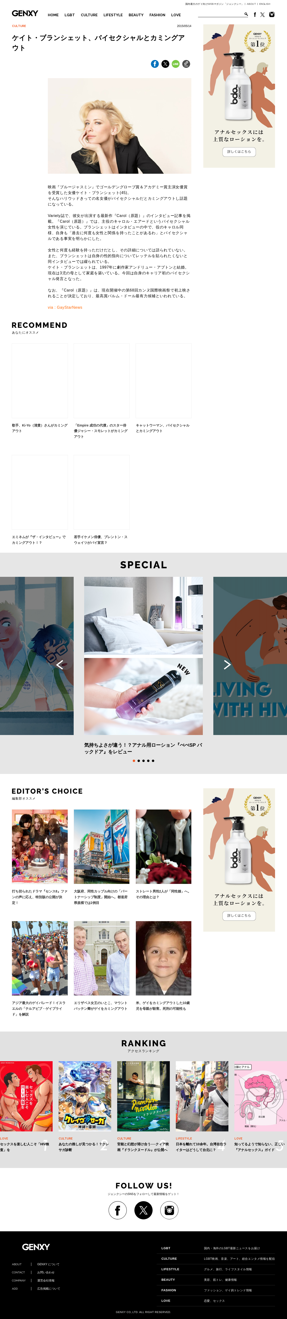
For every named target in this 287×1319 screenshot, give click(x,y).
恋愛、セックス (193, 1301)
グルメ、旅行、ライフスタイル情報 (206, 1269)
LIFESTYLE (113, 15)
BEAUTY (136, 15)
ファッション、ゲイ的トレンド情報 (206, 1290)
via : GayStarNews (65, 307)
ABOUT (251, 4)
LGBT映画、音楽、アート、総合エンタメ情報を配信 (218, 1258)
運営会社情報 (33, 1280)
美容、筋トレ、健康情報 (199, 1279)
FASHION (157, 15)
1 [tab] (134, 761)
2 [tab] (139, 761)
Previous (59, 665)
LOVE (176, 15)
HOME (53, 15)
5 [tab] (153, 761)
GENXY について (36, 1264)
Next (227, 665)
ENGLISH (264, 4)
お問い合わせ (33, 1272)
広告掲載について (36, 1288)
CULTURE (89, 15)
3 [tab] (143, 761)
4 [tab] (148, 761)
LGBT (70, 15)
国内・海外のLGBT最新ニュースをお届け (210, 1248)
